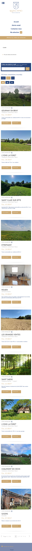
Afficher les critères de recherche (16, 38)
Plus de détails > (6, 122)
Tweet (11, 550)
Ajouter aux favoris (8, 546)
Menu (3, 3)
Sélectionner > (16, 122)
